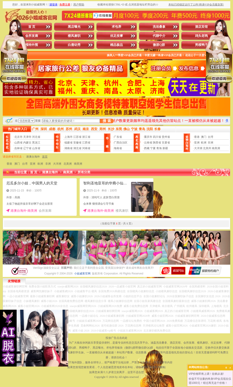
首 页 (31, 26)
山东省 (36, 148)
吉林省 (18, 148)
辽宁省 (27, 148)
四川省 (157, 136)
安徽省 (77, 142)
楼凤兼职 (74, 36)
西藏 (146, 148)
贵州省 (166, 136)
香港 (197, 136)
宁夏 (153, 148)
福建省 (68, 142)
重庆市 (148, 136)
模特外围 (31, 45)
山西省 (18, 142)
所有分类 (84, 172)
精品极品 (116, 45)
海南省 (118, 148)
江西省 (86, 142)
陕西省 (157, 142)
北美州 (207, 148)
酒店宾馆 (201, 26)
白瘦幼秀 (74, 45)
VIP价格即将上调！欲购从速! (206, 373)
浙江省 (86, 136)
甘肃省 (166, 142)
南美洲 (216, 148)
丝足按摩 (116, 36)
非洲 (210, 142)
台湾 (210, 136)
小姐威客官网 (82, 273)
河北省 (36, 136)
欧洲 (203, 142)
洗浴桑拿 (159, 26)
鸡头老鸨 (201, 36)
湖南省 (68, 148)
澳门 (203, 136)
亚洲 (197, 142)
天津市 (27, 136)
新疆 (165, 148)
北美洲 (67, 163)
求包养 (116, 26)
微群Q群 (159, 45)
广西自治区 (120, 142)
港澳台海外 (33, 156)
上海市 (68, 136)
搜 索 (107, 121)
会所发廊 (31, 36)
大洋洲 (198, 148)
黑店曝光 (74, 26)
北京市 (18, 136)
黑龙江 (36, 142)
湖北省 (77, 148)
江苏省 (77, 136)
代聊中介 (159, 36)
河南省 (86, 148)
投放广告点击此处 (116, 337)
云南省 (148, 142)
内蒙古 (27, 142)
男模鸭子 (201, 45)
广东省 (118, 136)
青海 (159, 148)
